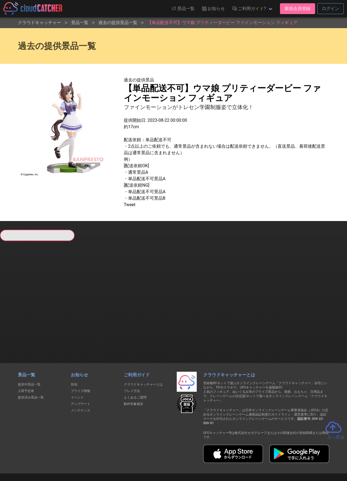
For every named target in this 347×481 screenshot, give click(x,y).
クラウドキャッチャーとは (143, 354)
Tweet (129, 204)
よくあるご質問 (135, 367)
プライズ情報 (80, 361)
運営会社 (273, 457)
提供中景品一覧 (29, 354)
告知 (74, 354)
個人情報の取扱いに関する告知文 (85, 457)
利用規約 (126, 457)
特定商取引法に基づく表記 (207, 457)
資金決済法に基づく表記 (160, 457)
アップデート (80, 374)
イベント (77, 367)
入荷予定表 (26, 361)
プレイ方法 (132, 361)
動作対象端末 (133, 374)
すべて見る (19, 310)
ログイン (330, 8)
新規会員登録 (298, 8)
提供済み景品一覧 (31, 367)
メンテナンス (80, 380)
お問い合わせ (246, 457)
